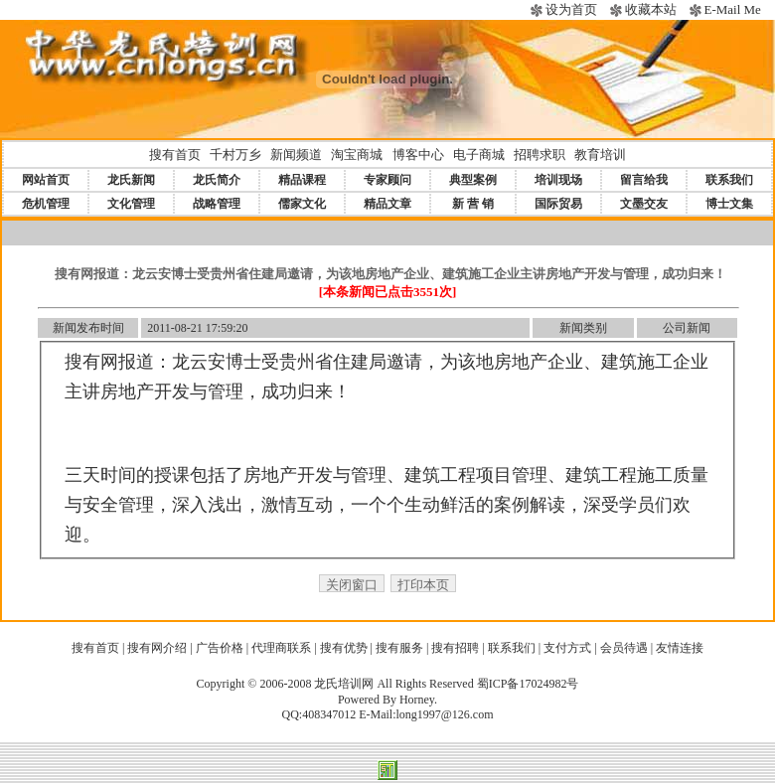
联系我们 (729, 180)
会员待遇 (624, 648)
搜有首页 (175, 154)
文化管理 (131, 204)
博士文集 (729, 204)
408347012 (329, 714)
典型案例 (473, 180)
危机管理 (46, 204)
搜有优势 (344, 648)
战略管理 (216, 204)
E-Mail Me (731, 9)
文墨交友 (644, 204)
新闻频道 (296, 154)
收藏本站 (651, 9)
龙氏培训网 (344, 684)
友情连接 (679, 648)
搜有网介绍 (157, 648)
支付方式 (567, 648)
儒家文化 (302, 204)
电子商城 (479, 154)
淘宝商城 (357, 154)
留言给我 (644, 180)
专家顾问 (387, 180)
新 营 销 (473, 204)
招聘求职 (539, 154)
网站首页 (46, 180)
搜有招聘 (455, 648)
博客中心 (418, 154)
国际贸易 (558, 204)
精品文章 (387, 204)
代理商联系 (281, 648)
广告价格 (219, 648)
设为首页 (571, 9)
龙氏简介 (216, 180)
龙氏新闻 (131, 180)
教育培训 (600, 154)
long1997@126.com (444, 714)
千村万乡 (235, 154)
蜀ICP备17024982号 (528, 684)
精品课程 (302, 180)
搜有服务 (399, 648)
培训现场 (558, 180)
